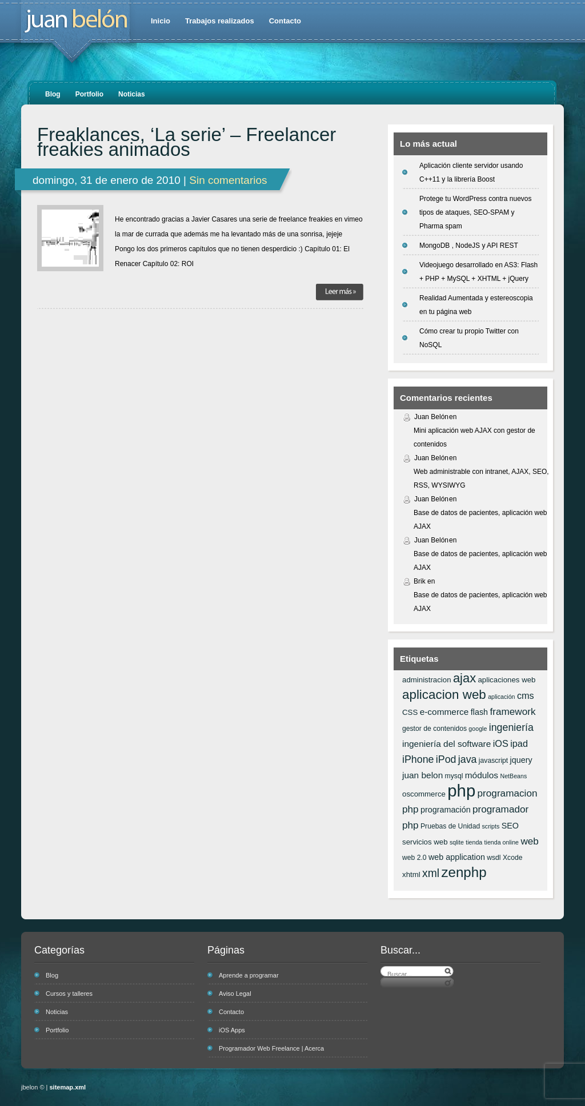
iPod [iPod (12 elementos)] (446, 759)
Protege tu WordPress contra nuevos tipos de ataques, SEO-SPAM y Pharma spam (475, 212)
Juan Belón (431, 417)
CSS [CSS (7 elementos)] (410, 712)
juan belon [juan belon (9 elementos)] (422, 775)
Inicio (160, 21)
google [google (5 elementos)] (477, 728)
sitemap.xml (68, 1087)
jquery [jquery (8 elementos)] (521, 760)
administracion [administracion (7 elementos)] (426, 679)
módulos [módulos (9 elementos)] (481, 775)
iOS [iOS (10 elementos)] (500, 743)
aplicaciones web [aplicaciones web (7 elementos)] (506, 679)
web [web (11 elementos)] (529, 841)
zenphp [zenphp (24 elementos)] (463, 872)
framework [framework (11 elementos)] (512, 711)
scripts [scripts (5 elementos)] (491, 826)
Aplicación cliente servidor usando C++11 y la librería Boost (471, 172)
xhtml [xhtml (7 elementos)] (411, 874)
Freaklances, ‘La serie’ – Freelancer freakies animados (186, 142)
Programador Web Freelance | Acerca (271, 1048)
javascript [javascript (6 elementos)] (493, 761)
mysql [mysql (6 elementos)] (454, 776)
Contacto (285, 21)
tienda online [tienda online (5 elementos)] (501, 842)
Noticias (131, 94)
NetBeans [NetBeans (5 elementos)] (513, 776)
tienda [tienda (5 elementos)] (474, 842)
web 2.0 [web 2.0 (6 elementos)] (414, 858)
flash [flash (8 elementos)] (479, 712)
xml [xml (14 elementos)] (430, 873)
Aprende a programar (249, 975)
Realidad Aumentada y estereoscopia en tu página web (476, 305)
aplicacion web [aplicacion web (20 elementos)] (444, 694)
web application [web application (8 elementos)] (456, 857)
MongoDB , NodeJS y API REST (468, 246)
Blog (53, 94)
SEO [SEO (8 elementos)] (510, 825)
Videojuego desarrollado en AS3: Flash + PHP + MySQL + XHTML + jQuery (478, 272)
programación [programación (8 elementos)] (445, 809)
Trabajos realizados (219, 21)
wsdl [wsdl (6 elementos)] (493, 858)
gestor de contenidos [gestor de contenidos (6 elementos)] (434, 729)
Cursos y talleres (69, 993)
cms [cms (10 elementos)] (525, 695)
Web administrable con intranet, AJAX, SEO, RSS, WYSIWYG (481, 478)
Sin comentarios (228, 180)
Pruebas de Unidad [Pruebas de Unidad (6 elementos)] (450, 826)
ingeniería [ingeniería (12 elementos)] (511, 727)
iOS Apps (232, 1030)
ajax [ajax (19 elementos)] (464, 678)
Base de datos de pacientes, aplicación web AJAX (480, 519)
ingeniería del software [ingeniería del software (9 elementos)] (446, 744)
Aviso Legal (235, 993)
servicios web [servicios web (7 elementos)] (425, 842)
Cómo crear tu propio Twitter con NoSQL (469, 338)
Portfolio (89, 94)
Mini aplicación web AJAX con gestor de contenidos (474, 437)
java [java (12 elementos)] (467, 759)
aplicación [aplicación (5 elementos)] (501, 696)
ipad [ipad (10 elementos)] (519, 743)
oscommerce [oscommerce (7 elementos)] (424, 794)
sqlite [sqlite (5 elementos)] (457, 842)
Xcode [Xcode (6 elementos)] (513, 858)
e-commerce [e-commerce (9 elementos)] (444, 712)
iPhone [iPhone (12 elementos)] (418, 759)
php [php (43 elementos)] (461, 790)
